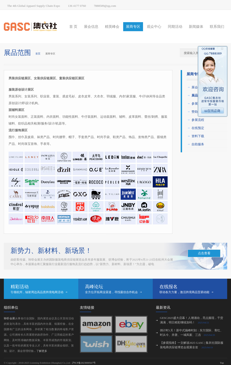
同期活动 (175, 26)
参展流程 (198, 120)
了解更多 (41, 351)
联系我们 (217, 26)
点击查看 (204, 253)
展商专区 (133, 26)
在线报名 (168, 286)
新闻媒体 (196, 26)
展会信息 (91, 26)
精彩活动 (20, 286)
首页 (37, 53)
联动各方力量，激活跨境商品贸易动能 (184, 292)
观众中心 (154, 26)
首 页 (73, 26)
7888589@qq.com (105, 5)
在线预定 (198, 128)
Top (222, 362)
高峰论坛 (94, 286)
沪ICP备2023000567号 (84, 362)
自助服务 (198, 144)
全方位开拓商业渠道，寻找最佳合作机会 (111, 292)
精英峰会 (112, 26)
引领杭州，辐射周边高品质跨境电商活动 (37, 292)
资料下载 (198, 136)
